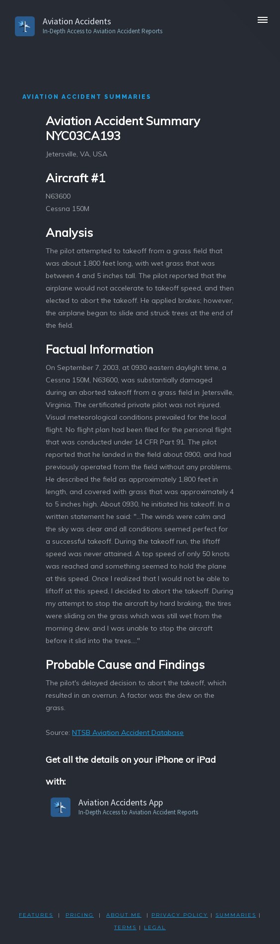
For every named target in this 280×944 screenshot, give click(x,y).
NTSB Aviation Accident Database (128, 732)
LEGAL (155, 927)
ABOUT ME (123, 915)
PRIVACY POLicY (179, 915)
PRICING (80, 915)
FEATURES (36, 915)
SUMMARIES (235, 915)
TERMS (125, 927)
